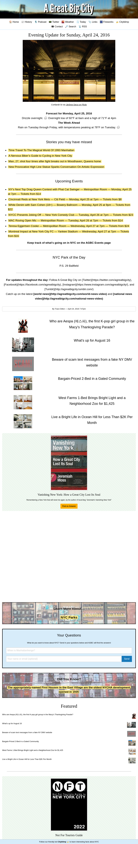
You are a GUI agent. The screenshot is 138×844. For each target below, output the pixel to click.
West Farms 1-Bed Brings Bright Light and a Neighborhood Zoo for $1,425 (32, 750)
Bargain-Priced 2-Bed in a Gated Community (20, 741)
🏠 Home (14, 22)
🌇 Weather (67, 22)
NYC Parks (69, 617)
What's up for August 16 (12, 723)
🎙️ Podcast (40, 22)
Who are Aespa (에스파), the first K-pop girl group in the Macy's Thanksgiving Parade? (37, 714)
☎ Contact (57, 26)
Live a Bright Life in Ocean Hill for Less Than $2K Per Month (27, 759)
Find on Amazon (69, 506)
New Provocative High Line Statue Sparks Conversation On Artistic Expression (56, 166)
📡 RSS (83, 26)
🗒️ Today (81, 22)
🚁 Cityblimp (122, 22)
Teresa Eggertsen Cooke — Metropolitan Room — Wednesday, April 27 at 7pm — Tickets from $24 (69, 225)
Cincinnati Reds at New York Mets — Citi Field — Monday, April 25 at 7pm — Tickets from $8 (65, 199)
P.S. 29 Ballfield (69, 265)
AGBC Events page (98, 242)
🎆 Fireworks (106, 22)
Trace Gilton (60, 309)
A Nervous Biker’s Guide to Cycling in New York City (40, 155)
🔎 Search (70, 26)
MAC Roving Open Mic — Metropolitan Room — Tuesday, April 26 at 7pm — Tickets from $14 (66, 220)
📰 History (26, 22)
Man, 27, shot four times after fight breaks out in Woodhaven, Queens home (55, 161)
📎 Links (92, 22)
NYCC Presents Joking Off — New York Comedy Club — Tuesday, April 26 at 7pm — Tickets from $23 (71, 214)
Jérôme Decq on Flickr (76, 105)
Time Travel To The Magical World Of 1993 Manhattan (41, 150)
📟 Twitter (54, 22)
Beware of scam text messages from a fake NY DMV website (27, 732)
